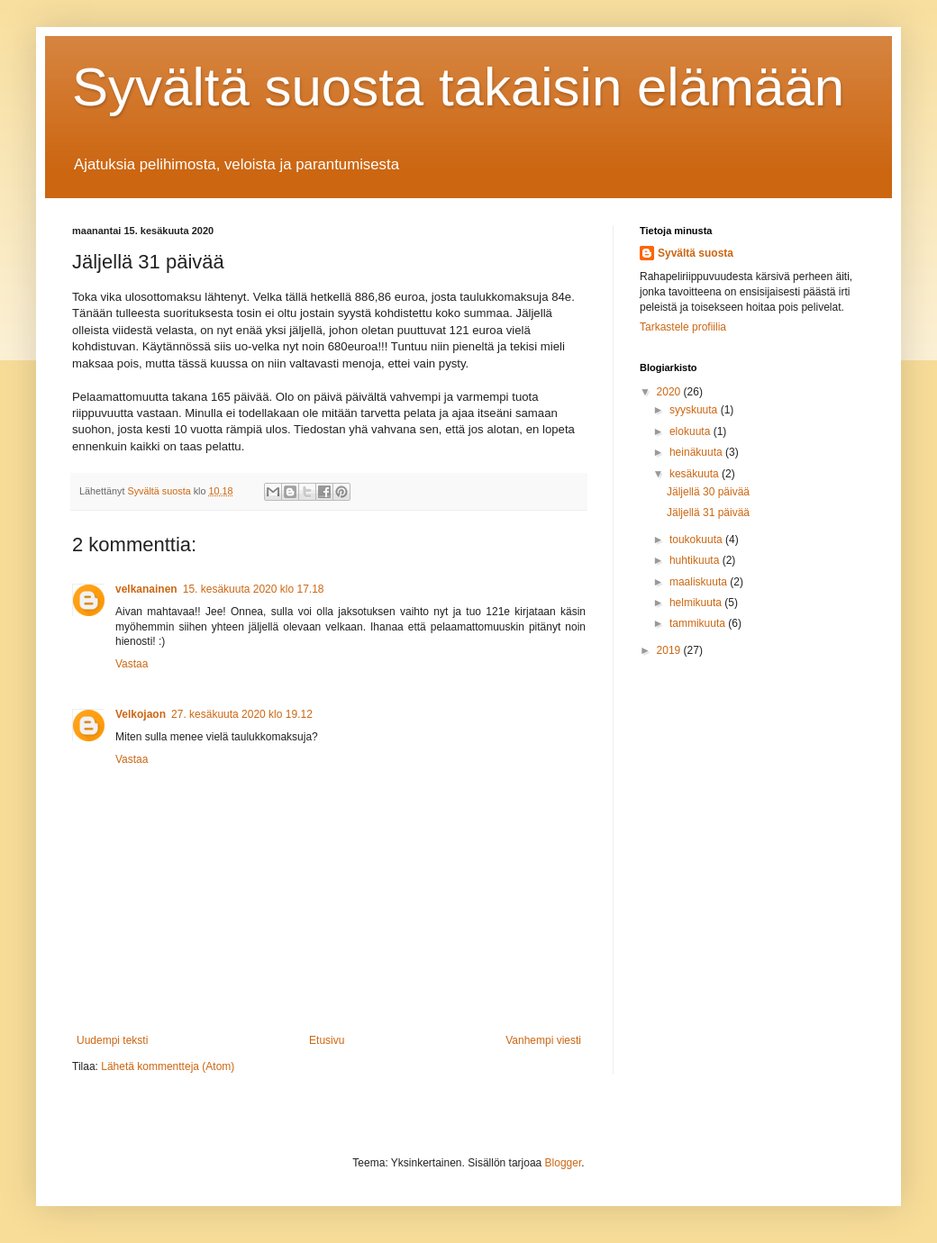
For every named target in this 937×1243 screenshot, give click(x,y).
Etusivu (326, 1040)
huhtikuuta (696, 560)
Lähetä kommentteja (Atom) (167, 1066)
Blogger (563, 1163)
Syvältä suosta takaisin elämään (458, 87)
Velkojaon (140, 714)
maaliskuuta (699, 582)
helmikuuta (696, 602)
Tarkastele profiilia (683, 327)
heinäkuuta (697, 452)
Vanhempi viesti (543, 1040)
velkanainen (146, 589)
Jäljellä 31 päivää (708, 512)
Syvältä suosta (695, 253)
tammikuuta (698, 623)
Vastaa (131, 664)
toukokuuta (697, 539)
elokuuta (691, 431)
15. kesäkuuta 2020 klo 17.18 (253, 589)
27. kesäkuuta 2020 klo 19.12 (242, 714)
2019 (670, 650)
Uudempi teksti (112, 1040)
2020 (670, 392)
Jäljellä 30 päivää (708, 491)
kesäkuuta (695, 473)
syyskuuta (695, 410)
